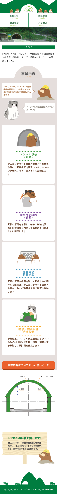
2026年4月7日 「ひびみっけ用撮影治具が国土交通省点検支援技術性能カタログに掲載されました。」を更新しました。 (28, 57)
